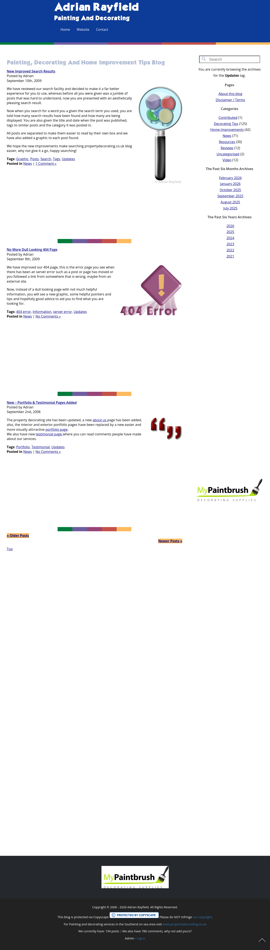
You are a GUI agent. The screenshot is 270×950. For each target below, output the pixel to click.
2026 (230, 226)
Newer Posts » (170, 541)
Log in (141, 938)
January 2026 (230, 183)
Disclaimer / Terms (230, 100)
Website (83, 29)
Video (227, 160)
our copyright (202, 917)
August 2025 (230, 202)
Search (45, 159)
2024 (230, 238)
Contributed (228, 117)
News (27, 163)
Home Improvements (227, 129)
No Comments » (48, 316)
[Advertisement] (94, 213)
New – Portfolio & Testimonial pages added (42, 402)
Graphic (22, 159)
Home (65, 29)
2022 (230, 250)
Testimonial (40, 447)
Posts (34, 159)
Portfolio (23, 447)
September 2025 (230, 196)
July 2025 (230, 208)
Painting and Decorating (92, 18)
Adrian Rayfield (96, 8)
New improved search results (31, 71)
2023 (230, 244)
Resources (227, 142)
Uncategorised (228, 154)
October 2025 (230, 190)
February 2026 (230, 178)
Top (10, 549)
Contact (102, 29)
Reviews (227, 148)
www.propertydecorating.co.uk (184, 924)
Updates (68, 159)
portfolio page (57, 429)
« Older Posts (18, 535)
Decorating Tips (226, 123)
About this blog (230, 93)
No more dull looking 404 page (32, 249)
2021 (230, 256)
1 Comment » (45, 163)
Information (42, 311)
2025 (230, 231)
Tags (56, 159)
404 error (23, 311)
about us (100, 420)
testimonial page (49, 434)
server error (62, 311)
